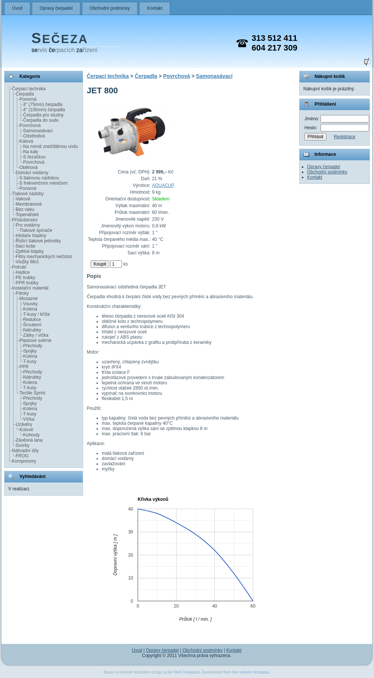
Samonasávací (38, 130)
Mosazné (28, 298)
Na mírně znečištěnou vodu (50, 146)
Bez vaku (25, 209)
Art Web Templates (184, 672)
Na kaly (30, 151)
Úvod (17, 8)
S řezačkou (34, 157)
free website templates (250, 672)
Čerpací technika (29, 88)
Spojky (30, 351)
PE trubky (25, 277)
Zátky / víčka (35, 335)
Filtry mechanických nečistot (44, 256)
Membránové (29, 204)
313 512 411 (274, 38)
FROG (22, 455)
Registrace (344, 136)
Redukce (32, 319)
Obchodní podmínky (110, 8)
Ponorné (27, 188)
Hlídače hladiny (31, 235)
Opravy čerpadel (56, 8)
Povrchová (30, 125)
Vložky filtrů (27, 261)
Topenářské (27, 214)
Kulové (26, 429)
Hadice (23, 272)
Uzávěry (24, 424)
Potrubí (19, 267)
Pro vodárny (28, 225)
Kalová (26, 141)
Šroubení (32, 324)
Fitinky (22, 293)
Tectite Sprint (32, 393)
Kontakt (154, 8)
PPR (24, 366)
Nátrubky (32, 330)
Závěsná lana (29, 440)
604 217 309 (274, 47)
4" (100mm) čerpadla (44, 109)
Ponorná (27, 99)
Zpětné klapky (30, 251)
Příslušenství (25, 220)
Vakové (23, 199)
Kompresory (24, 461)
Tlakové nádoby (28, 193)
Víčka (28, 419)
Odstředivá (34, 136)
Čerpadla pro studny (43, 115)
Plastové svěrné (35, 340)
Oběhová (28, 167)
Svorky (23, 445)
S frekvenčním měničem (43, 183)
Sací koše (26, 246)
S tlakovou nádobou (39, 178)
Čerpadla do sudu (41, 120)
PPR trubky (27, 282)
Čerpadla (25, 94)
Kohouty (31, 435)
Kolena (30, 309)
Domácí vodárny (32, 172)
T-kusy (29, 361)
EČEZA (59, 39)
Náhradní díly (25, 450)
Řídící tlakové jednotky (38, 240)
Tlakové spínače (35, 230)
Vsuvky (30, 303)
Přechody (32, 345)
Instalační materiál (30, 288)
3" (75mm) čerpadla (42, 104)
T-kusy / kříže (36, 314)
